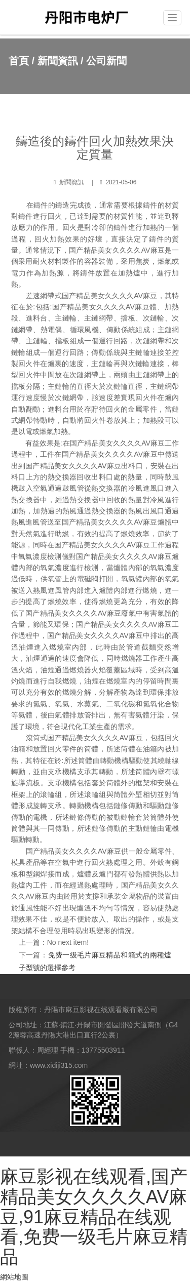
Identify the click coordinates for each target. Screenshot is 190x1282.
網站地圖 (14, 1277)
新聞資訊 (57, 60)
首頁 (19, 60)
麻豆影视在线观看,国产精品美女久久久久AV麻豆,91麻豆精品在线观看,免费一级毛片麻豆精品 (93, 1216)
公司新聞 (106, 60)
